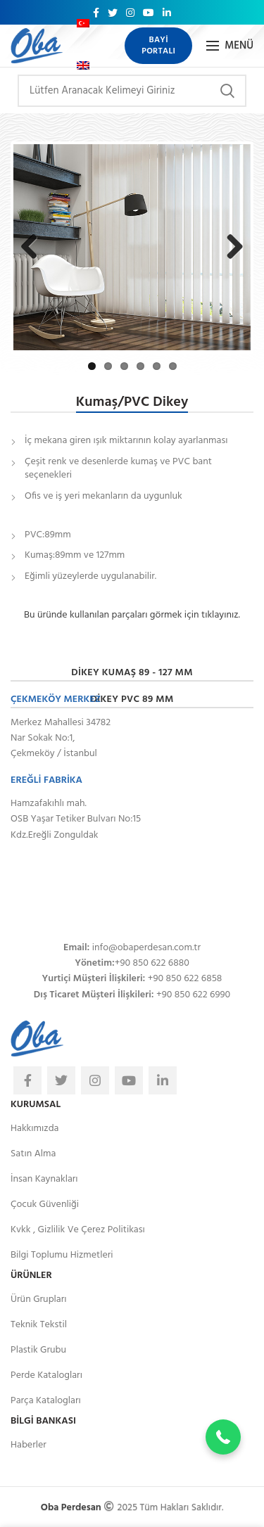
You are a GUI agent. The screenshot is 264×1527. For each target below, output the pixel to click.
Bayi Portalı (158, 45)
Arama (227, 91)
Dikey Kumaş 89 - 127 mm (132, 672)
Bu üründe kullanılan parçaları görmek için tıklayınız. (132, 614)
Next (233, 260)
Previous (33, 260)
